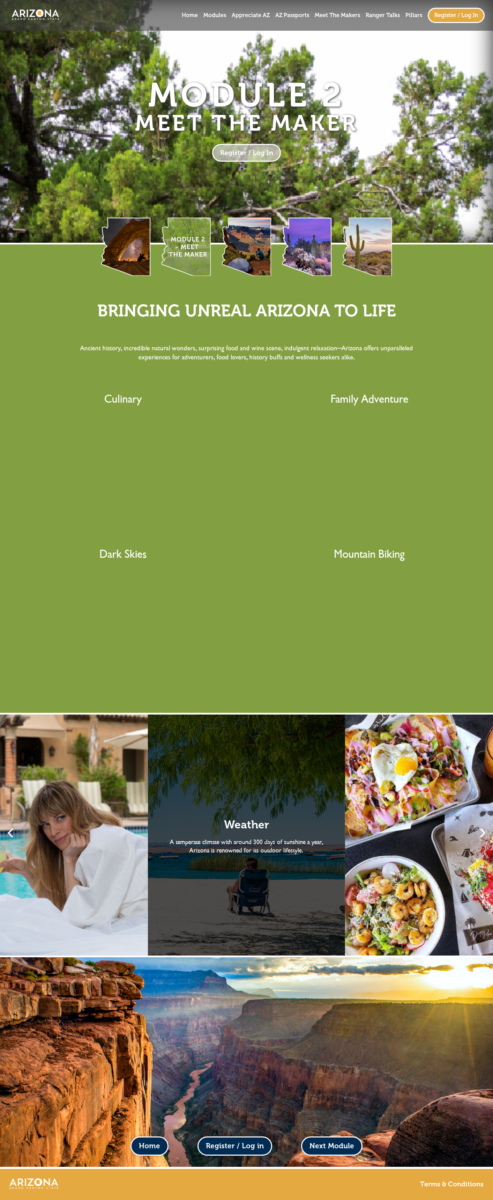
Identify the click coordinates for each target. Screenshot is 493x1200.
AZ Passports (292, 15)
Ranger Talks (383, 15)
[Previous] (11, 833)
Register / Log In (456, 15)
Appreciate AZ (251, 15)
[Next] (482, 833)
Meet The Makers (337, 15)
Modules (214, 15)
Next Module (331, 1145)
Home (190, 15)
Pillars (413, 15)
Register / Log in (235, 1145)
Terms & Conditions (452, 1184)
